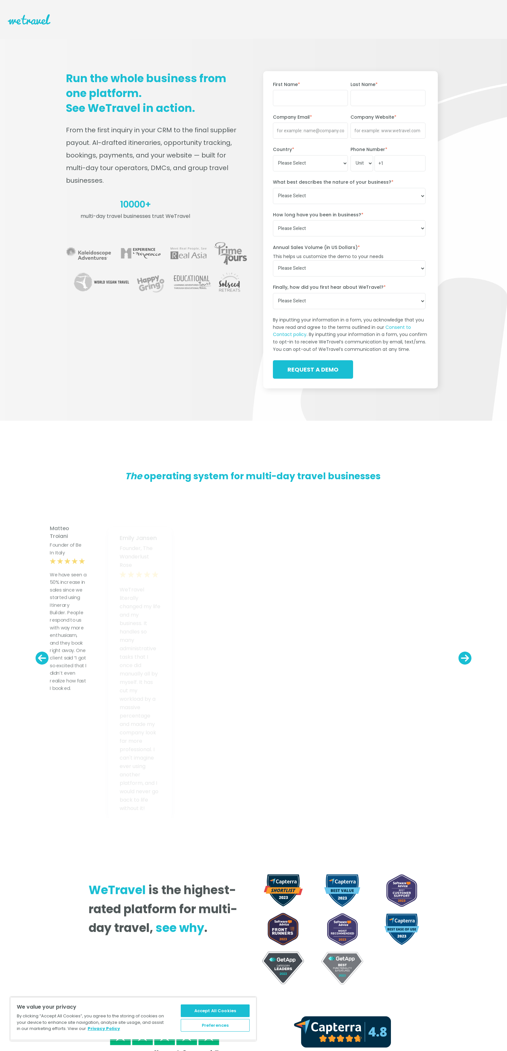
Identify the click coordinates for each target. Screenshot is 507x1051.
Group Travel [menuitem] (369, 958)
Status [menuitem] (260, 1000)
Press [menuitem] (121, 941)
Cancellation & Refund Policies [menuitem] (287, 984)
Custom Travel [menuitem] (371, 967)
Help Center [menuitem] (266, 958)
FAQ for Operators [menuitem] (274, 967)
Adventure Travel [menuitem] (374, 975)
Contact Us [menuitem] (64, 950)
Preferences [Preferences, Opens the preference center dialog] (215, 1024)
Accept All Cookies (215, 1008)
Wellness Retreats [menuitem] (375, 950)
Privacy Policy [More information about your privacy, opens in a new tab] (104, 1026)
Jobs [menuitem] (56, 958)
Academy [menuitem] (264, 1009)
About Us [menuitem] (61, 941)
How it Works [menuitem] (267, 950)
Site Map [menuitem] (125, 950)
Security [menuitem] (262, 992)
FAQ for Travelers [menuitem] (272, 975)
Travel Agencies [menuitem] (373, 941)
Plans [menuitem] (259, 941)
